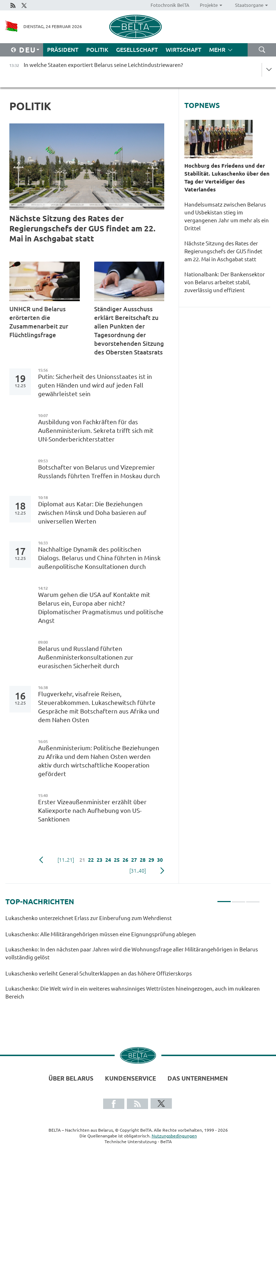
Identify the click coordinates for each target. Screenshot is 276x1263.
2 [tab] (238, 898)
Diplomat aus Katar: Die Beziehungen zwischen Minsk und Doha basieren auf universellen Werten (92, 513)
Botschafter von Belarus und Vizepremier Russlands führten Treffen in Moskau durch (99, 471)
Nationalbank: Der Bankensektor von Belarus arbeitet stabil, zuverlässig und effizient (224, 282)
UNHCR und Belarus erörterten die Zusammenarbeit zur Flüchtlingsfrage (38, 321)
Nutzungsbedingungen (174, 1135)
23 (99, 860)
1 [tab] (224, 898)
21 (82, 860)
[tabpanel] (132, 960)
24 (108, 860)
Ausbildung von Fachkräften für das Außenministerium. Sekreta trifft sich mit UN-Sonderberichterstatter (95, 430)
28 (143, 860)
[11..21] (66, 860)
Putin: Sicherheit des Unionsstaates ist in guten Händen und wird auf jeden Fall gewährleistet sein (95, 385)
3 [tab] (252, 898)
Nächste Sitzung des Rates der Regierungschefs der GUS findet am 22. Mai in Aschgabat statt (82, 228)
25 (117, 860)
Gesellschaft (137, 49)
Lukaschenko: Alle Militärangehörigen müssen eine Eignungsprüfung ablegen (100, 934)
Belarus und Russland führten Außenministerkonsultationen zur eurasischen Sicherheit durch (85, 657)
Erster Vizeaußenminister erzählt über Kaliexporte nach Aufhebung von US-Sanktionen (92, 810)
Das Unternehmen (197, 1078)
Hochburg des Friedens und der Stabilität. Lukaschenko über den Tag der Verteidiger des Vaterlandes (227, 178)
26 (125, 860)
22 (91, 860)
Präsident (62, 49)
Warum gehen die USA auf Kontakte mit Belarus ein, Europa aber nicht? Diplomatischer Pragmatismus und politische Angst (101, 607)
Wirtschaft (183, 49)
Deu (27, 50)
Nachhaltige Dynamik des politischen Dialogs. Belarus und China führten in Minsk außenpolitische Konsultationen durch (99, 558)
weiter (162, 870)
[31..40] (137, 871)
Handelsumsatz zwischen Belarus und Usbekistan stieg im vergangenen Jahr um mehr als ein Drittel (226, 216)
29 (151, 860)
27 (134, 860)
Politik (97, 49)
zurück (41, 860)
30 (160, 860)
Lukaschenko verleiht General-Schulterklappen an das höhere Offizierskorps (99, 973)
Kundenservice (130, 1078)
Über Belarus (71, 1078)
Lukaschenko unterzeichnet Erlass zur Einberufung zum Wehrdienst (89, 918)
